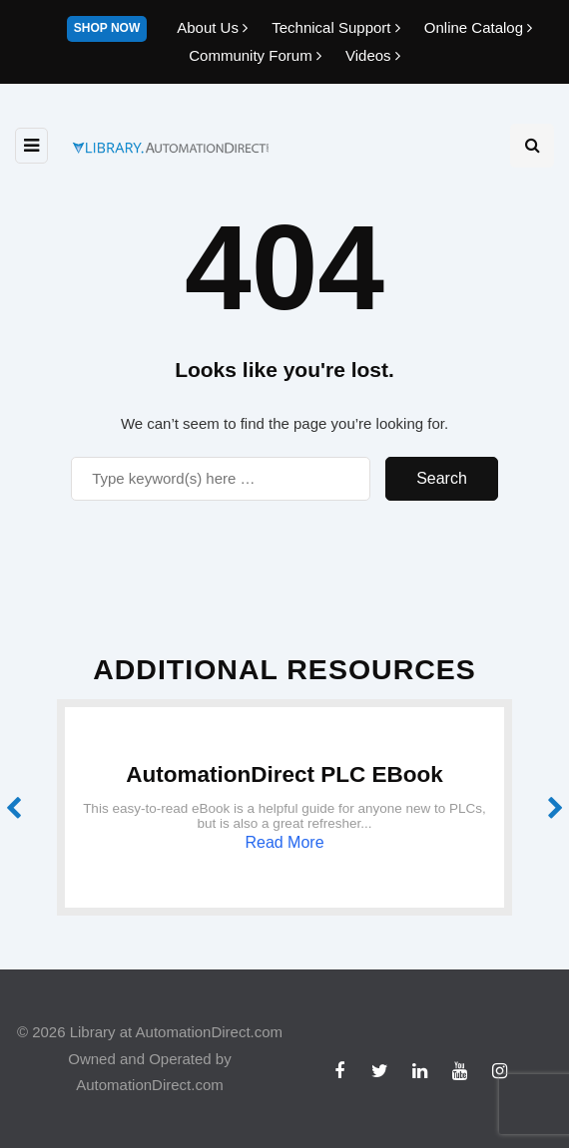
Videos (372, 55)
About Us (214, 27)
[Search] (220, 479)
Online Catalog (478, 27)
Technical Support (338, 27)
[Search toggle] (532, 146)
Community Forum (257, 55)
